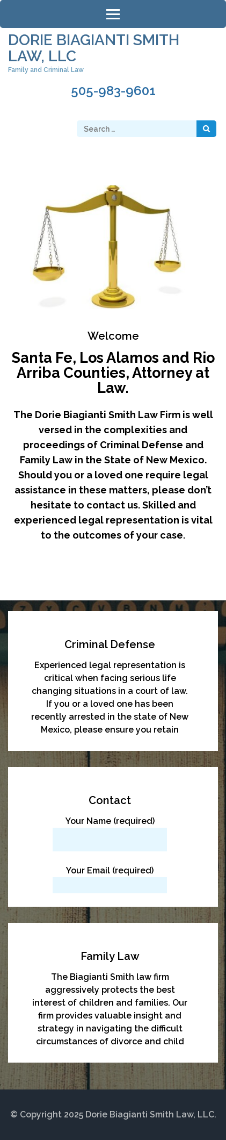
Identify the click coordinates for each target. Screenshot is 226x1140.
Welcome (113, 335)
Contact (110, 800)
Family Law (110, 956)
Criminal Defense (109, 644)
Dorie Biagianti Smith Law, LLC (93, 48)
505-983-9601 (113, 90)
